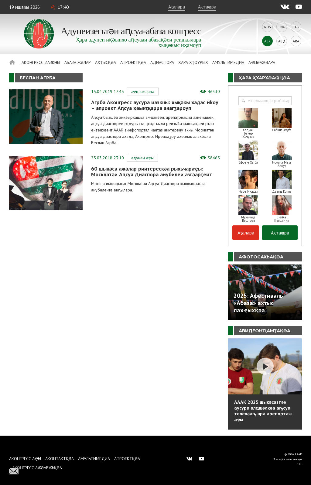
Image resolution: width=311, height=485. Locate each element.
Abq (281, 41)
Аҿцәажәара (261, 62)
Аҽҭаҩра (207, 7)
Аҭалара (176, 7)
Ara (296, 41)
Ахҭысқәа (105, 62)
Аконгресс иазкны (41, 62)
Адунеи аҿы (142, 158)
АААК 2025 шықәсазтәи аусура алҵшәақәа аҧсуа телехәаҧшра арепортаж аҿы (263, 410)
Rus (267, 27)
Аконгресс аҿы (25, 458)
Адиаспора (162, 62)
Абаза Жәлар (77, 62)
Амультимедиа (228, 62)
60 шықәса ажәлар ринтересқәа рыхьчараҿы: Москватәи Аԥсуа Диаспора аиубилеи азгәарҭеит (151, 171)
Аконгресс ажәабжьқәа (37, 467)
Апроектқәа (133, 62)
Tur (296, 27)
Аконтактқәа (59, 458)
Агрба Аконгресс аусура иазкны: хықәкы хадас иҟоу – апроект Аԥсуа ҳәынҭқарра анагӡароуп (154, 105)
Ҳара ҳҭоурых (193, 62)
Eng (282, 27)
